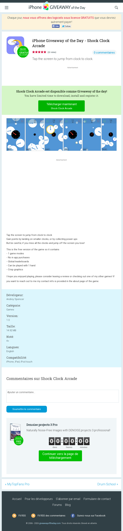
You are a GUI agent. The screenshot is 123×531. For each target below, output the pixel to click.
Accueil (16, 499)
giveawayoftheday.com (50, 523)
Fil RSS (22, 515)
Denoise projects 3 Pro (41, 425)
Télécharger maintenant (61, 106)
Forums (57, 504)
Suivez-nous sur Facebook (91, 515)
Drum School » (107, 484)
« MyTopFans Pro (17, 484)
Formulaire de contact (97, 499)
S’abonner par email (68, 499)
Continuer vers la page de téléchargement (60, 456)
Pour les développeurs (39, 499)
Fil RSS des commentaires (51, 515)
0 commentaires (104, 52)
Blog (68, 504)
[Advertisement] (74, 77)
